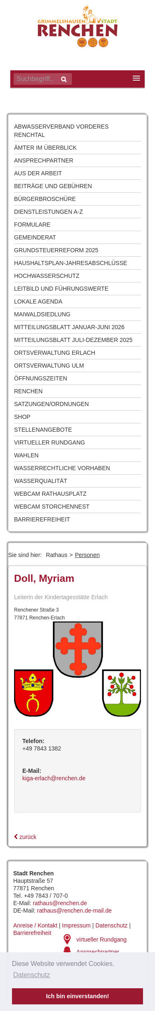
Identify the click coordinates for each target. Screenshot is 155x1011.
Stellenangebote (43, 429)
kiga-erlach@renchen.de (54, 778)
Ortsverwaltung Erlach (54, 352)
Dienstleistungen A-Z (48, 211)
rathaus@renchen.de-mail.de (74, 910)
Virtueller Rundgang (49, 442)
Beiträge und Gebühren (53, 186)
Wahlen (26, 455)
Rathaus (56, 555)
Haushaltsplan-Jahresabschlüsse (70, 263)
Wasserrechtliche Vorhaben (62, 468)
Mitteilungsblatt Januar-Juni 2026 (69, 327)
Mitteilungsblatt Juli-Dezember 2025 (73, 340)
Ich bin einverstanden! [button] (77, 996)
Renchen (28, 391)
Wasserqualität (40, 481)
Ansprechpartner (43, 160)
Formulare (32, 224)
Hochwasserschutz (46, 275)
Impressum (76, 925)
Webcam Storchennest (52, 506)
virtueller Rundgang (101, 939)
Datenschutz (111, 925)
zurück (25, 837)
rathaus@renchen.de (60, 903)
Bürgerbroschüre (45, 199)
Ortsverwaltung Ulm (49, 365)
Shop (22, 416)
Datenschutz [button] (31, 974)
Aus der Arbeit (38, 173)
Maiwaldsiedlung (42, 314)
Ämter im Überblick (45, 147)
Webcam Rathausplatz (50, 493)
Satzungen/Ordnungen (51, 404)
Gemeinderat (35, 237)
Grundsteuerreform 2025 (56, 250)
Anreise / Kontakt (35, 925)
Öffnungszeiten (40, 378)
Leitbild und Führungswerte (61, 288)
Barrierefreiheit (42, 519)
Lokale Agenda (38, 301)
